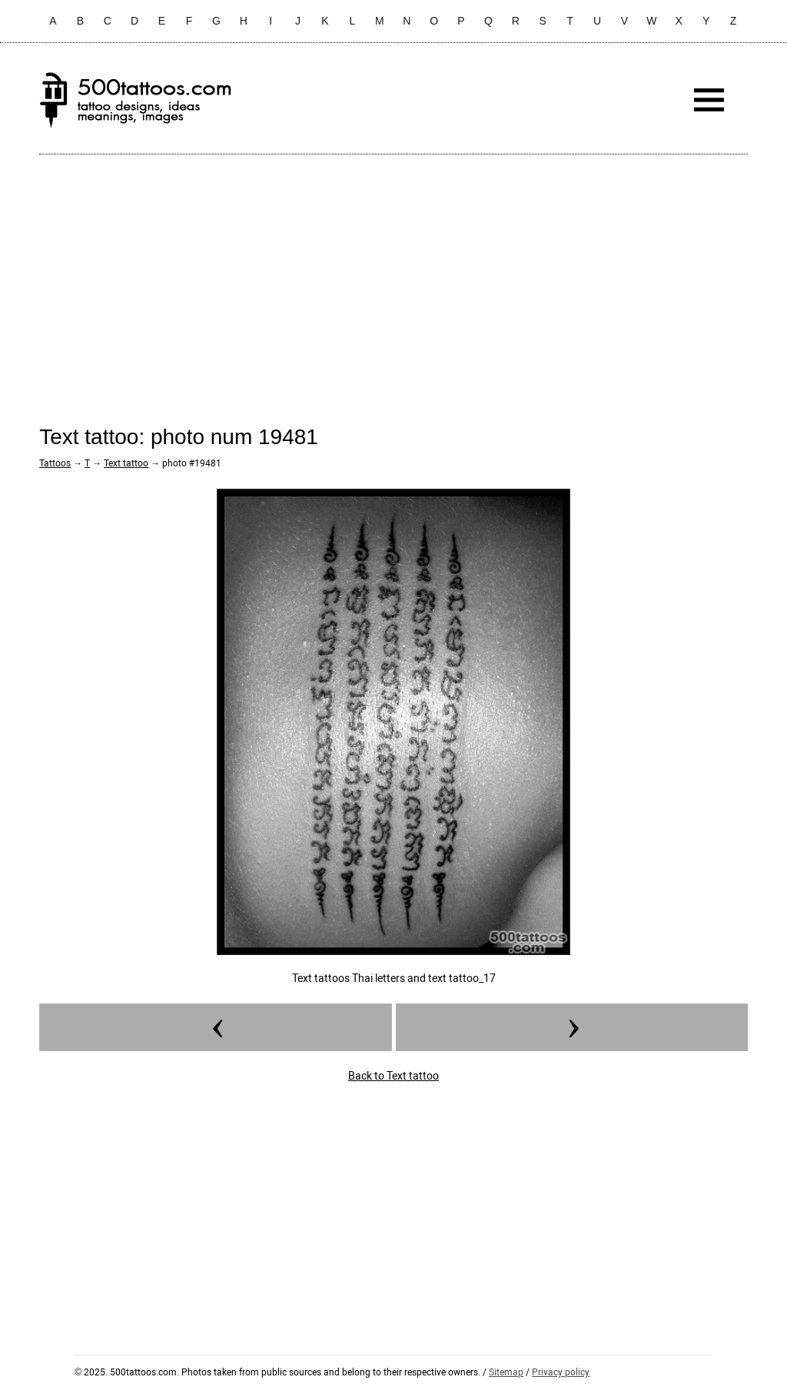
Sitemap (506, 1372)
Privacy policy (560, 1372)
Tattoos (55, 463)
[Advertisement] (393, 277)
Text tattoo (126, 463)
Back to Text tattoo (393, 1076)
